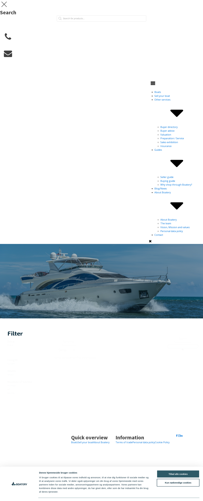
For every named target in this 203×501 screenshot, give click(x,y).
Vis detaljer (155, 495)
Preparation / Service (172, 138)
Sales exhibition (169, 142)
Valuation (165, 134)
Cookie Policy (162, 442)
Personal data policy (171, 231)
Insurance (166, 146)
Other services (176, 111)
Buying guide (167, 181)
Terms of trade (124, 442)
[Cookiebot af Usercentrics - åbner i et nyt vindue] (19, 495)
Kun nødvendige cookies (178, 474)
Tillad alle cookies (178, 465)
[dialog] (101, 10)
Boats (157, 92)
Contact (158, 235)
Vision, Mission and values (175, 227)
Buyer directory (169, 127)
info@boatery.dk (13, 61)
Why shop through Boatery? (176, 184)
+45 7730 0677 (12, 45)
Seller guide (166, 177)
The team (165, 223)
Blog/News (160, 188)
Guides (176, 161)
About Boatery (176, 204)
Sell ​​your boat (162, 96)
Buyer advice (167, 130)
